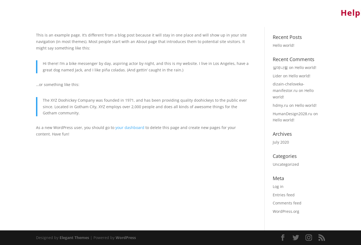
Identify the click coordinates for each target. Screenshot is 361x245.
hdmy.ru (280, 105)
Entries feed (284, 194)
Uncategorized (286, 164)
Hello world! (283, 45)
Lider (277, 75)
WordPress (126, 237)
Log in (278, 186)
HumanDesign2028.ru (292, 113)
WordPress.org (286, 211)
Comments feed (287, 203)
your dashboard (129, 127)
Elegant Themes (74, 237)
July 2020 (281, 142)
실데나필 (280, 67)
